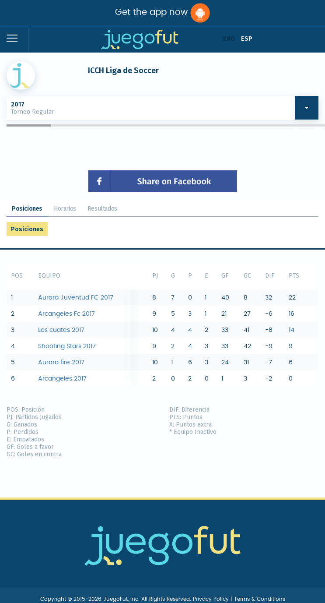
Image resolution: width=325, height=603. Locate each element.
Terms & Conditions (259, 599)
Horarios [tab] (65, 208)
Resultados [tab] (102, 208)
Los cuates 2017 (61, 330)
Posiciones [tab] (27, 208)
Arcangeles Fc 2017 (66, 314)
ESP (246, 38)
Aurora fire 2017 (61, 363)
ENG (229, 38)
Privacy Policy (212, 599)
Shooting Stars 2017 (67, 346)
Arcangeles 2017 (62, 379)
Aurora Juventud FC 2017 (75, 298)
